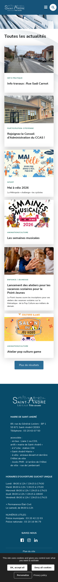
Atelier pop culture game (24, 352)
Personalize (23, 575)
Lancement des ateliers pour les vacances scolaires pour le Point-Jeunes (28, 289)
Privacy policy (40, 575)
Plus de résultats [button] (29, 365)
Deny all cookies (43, 567)
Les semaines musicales (23, 238)
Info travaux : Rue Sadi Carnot (27, 84)
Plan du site (29, 551)
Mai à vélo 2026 (18, 188)
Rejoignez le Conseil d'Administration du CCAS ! (26, 136)
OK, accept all (17, 567)
